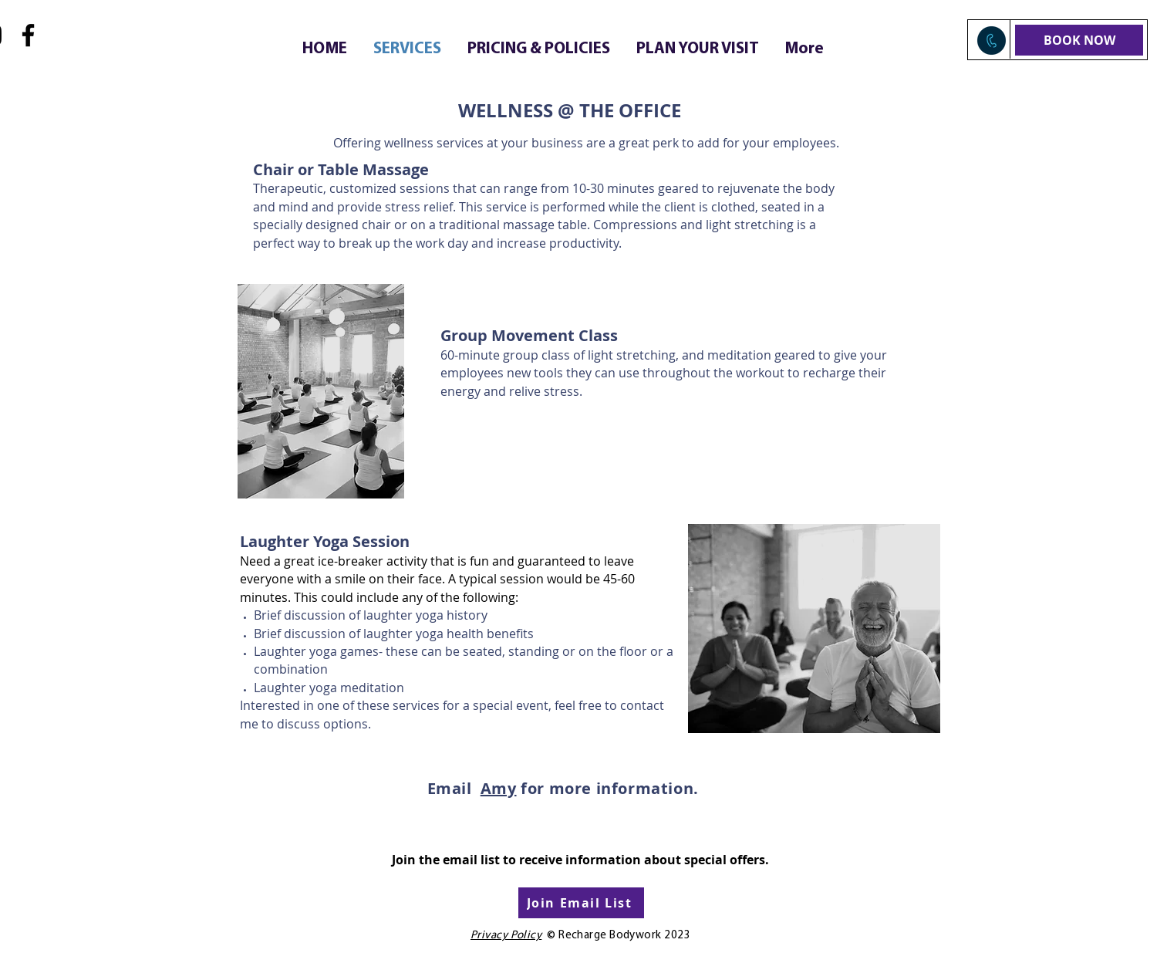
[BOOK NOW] (1079, 40)
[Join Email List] (581, 902)
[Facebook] (28, 35)
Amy (499, 788)
